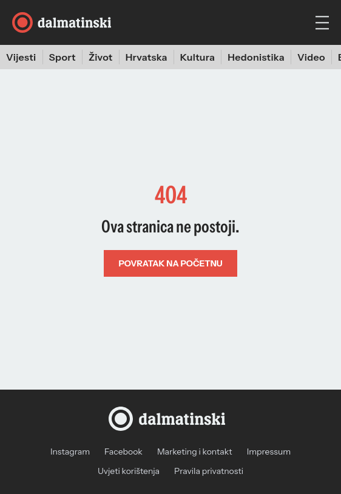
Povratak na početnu (170, 263)
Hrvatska (146, 57)
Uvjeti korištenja (129, 470)
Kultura (197, 57)
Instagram (70, 451)
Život (101, 57)
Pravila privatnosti (208, 470)
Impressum (269, 451)
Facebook (123, 451)
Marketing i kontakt (194, 451)
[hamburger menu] (322, 23)
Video (311, 57)
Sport (62, 57)
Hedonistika (256, 57)
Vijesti (21, 57)
